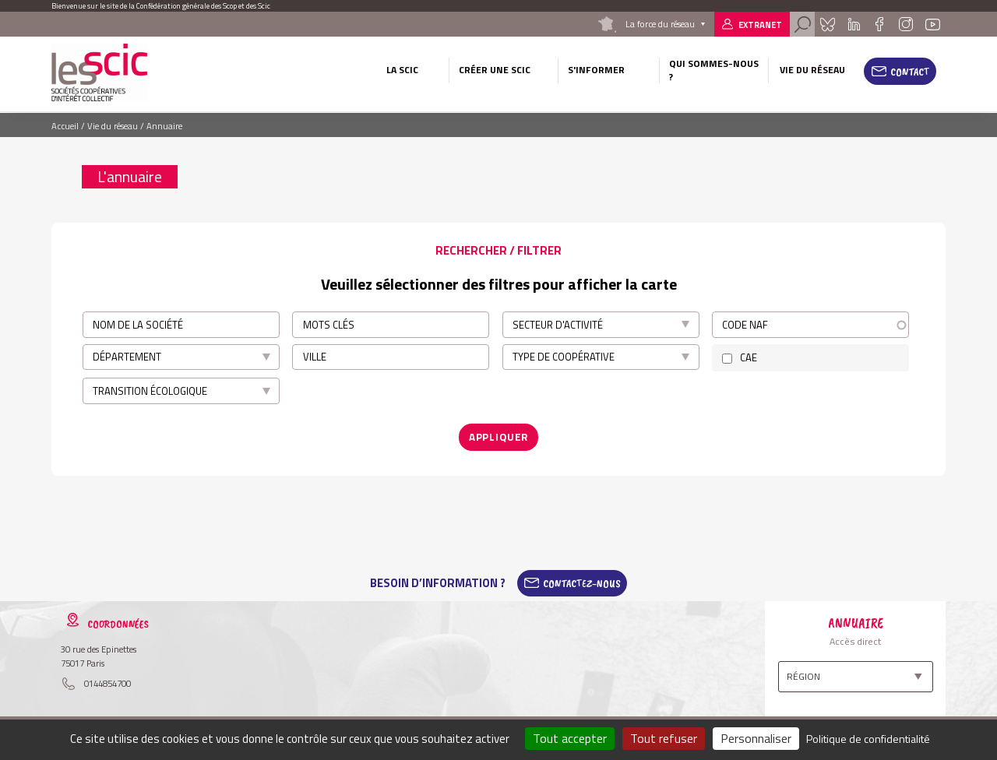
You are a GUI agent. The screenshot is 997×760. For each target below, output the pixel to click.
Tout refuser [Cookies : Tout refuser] (663, 738)
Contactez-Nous (582, 582)
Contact (910, 72)
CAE (748, 357)
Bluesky (827, 24)
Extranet (760, 24)
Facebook (879, 24)
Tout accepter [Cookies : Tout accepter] (570, 738)
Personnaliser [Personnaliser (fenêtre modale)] (755, 738)
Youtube (933, 24)
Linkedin (854, 24)
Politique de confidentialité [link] (868, 738)
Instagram (905, 24)
